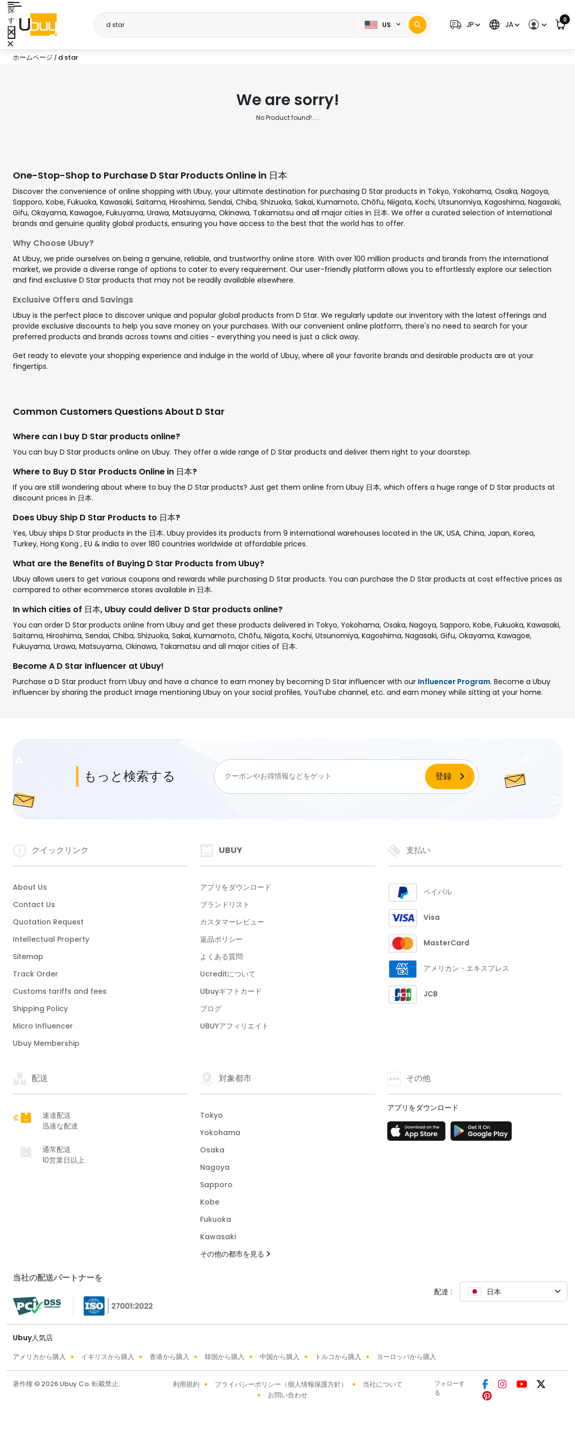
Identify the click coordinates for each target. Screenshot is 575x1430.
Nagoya (215, 1167)
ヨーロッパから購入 (406, 1357)
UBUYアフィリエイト (234, 1026)
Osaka (212, 1150)
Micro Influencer (43, 1026)
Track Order (35, 974)
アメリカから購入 (39, 1357)
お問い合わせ (288, 1395)
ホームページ (33, 57)
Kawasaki (218, 1237)
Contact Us (34, 904)
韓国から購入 (224, 1357)
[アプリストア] (417, 1134)
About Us (30, 887)
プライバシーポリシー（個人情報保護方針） (281, 1384)
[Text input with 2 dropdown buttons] (227, 25)
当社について (383, 1384)
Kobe (209, 1202)
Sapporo (216, 1185)
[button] (464, 24)
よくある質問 (221, 956)
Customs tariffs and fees (60, 991)
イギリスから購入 (107, 1357)
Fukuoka (215, 1219)
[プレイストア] (481, 1134)
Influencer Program (454, 681)
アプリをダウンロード (235, 887)
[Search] (418, 25)
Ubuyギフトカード (231, 991)
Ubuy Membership (46, 1043)
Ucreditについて (228, 974)
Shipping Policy (40, 1008)
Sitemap (28, 956)
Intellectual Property (51, 939)
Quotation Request (48, 922)
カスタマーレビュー (232, 922)
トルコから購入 (338, 1357)
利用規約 (186, 1384)
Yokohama (220, 1132)
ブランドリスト (225, 904)
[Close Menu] (11, 32)
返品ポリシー (221, 939)
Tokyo (211, 1115)
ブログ (210, 1008)
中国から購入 (279, 1357)
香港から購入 (169, 1357)
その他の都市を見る (235, 1254)
